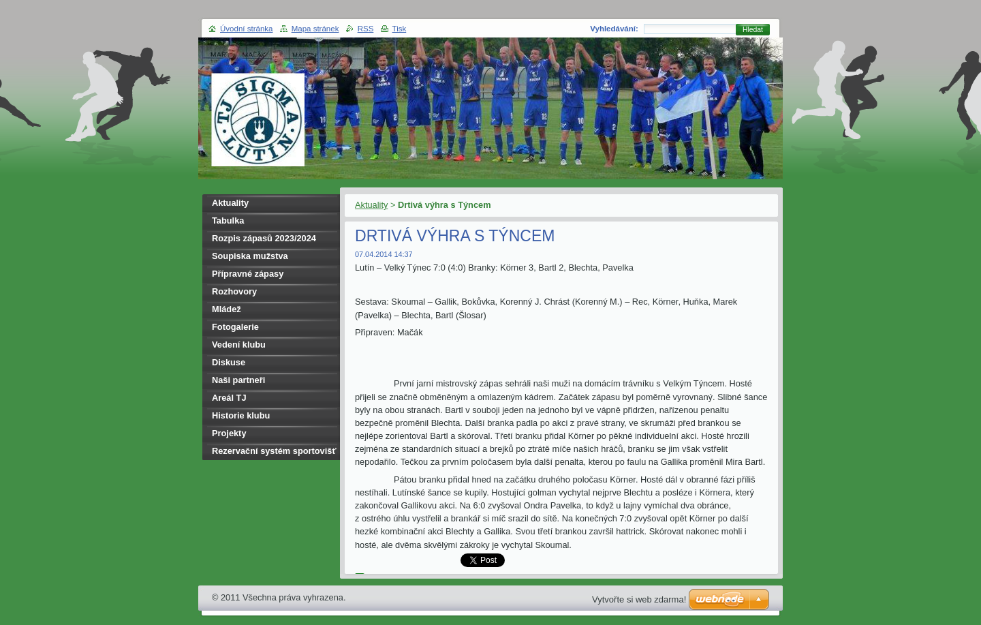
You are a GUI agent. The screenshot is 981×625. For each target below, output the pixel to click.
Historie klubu (241, 415)
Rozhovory (234, 291)
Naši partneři (238, 380)
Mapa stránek (315, 29)
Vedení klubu (239, 344)
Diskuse (228, 362)
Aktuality (371, 205)
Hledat (753, 29)
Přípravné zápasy (247, 274)
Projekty (229, 433)
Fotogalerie (235, 327)
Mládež (226, 309)
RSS (366, 29)
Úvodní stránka (246, 29)
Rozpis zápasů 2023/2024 (264, 238)
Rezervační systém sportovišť (274, 451)
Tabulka (228, 220)
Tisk (399, 29)
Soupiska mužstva (250, 256)
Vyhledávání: (614, 29)
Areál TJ (229, 398)
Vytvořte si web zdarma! (639, 599)
